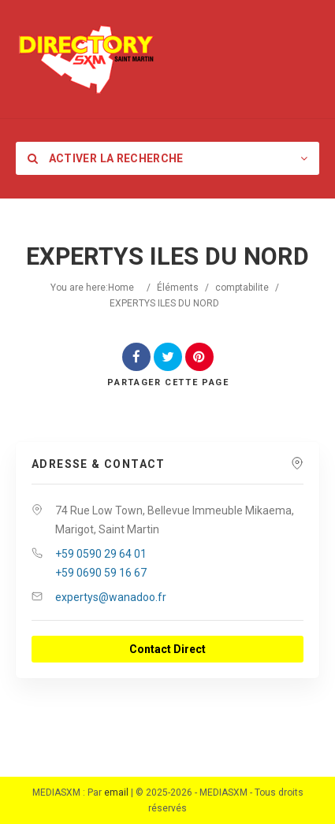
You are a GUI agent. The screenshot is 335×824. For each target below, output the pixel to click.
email (116, 792)
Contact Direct (167, 649)
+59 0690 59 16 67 (101, 572)
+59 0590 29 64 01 (101, 553)
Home (121, 287)
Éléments (178, 287)
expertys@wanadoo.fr (110, 597)
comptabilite (242, 287)
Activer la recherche (106, 158)
